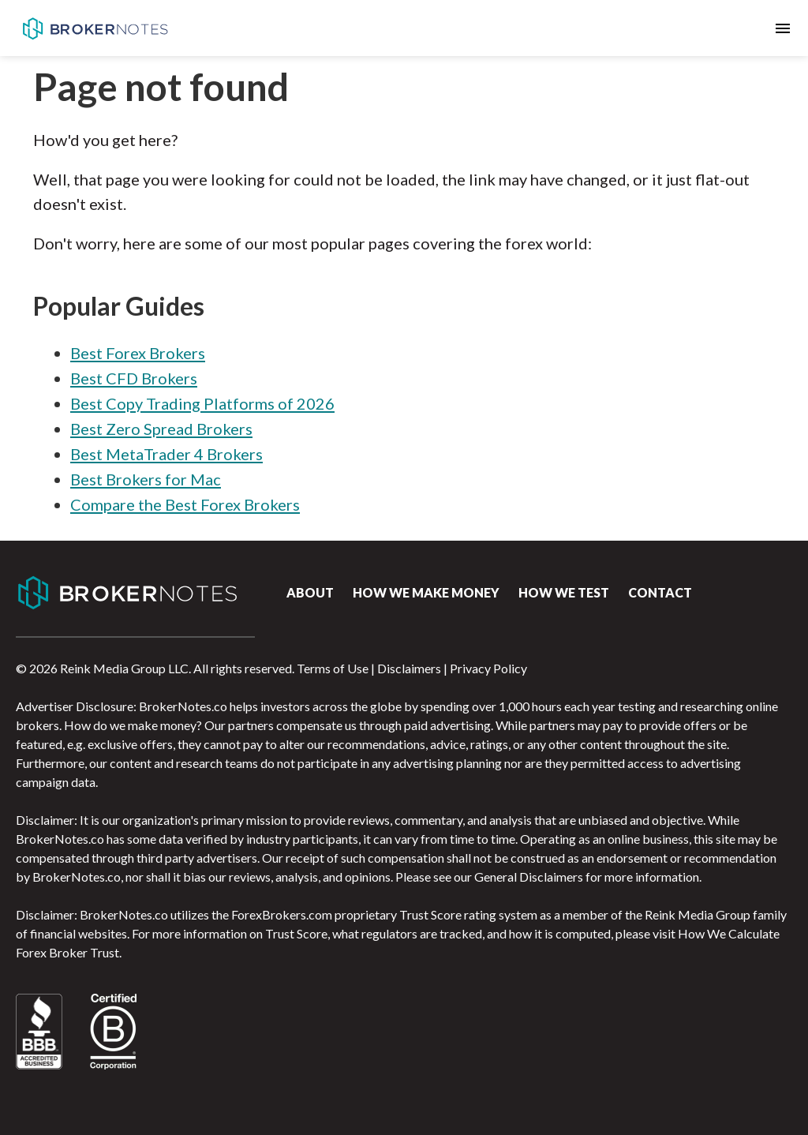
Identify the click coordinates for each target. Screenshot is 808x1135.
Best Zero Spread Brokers (161, 428)
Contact (660, 592)
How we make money (426, 592)
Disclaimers (409, 668)
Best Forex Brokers (137, 352)
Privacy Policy (488, 668)
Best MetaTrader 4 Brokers (166, 453)
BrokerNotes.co (95, 28)
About (310, 592)
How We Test (563, 592)
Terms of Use (332, 668)
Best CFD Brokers (133, 378)
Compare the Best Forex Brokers (185, 504)
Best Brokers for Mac (145, 479)
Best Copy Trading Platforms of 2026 (202, 403)
